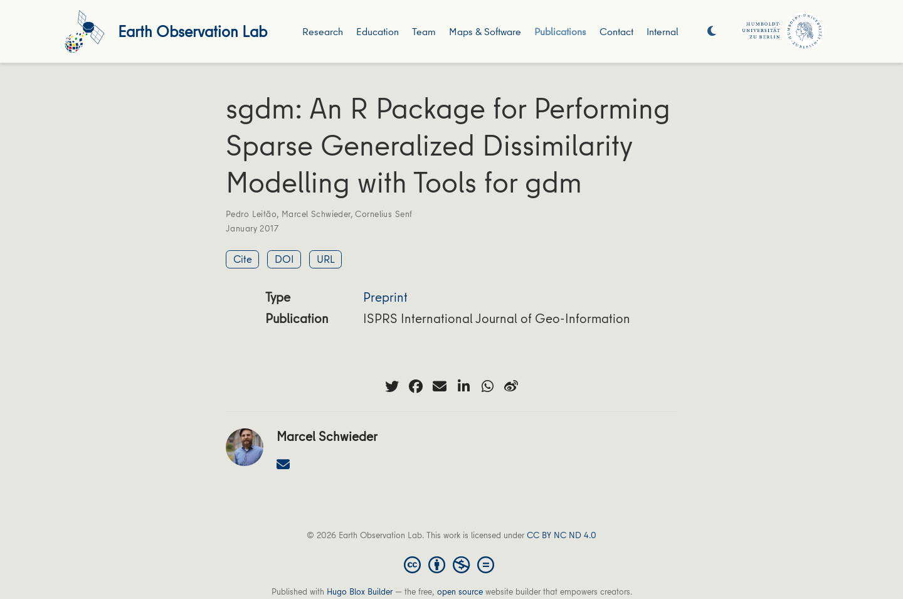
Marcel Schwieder (316, 214)
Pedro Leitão (251, 214)
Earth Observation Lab (192, 31)
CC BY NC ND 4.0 (561, 535)
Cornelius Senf (383, 214)
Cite (242, 259)
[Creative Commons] (451, 563)
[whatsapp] (487, 386)
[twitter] (392, 386)
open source (460, 591)
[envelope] (439, 386)
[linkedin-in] (463, 386)
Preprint (385, 297)
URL (326, 259)
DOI (284, 259)
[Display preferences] (711, 31)
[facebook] (415, 386)
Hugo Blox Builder (360, 591)
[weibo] (511, 386)
